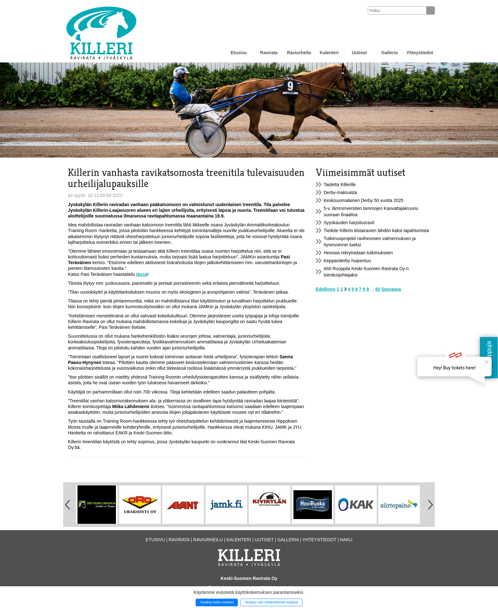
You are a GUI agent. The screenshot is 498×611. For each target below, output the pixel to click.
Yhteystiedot (419, 52)
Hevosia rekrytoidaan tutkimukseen (358, 252)
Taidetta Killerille (340, 184)
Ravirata (269, 52)
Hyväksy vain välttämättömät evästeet (271, 602)
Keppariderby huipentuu (347, 260)
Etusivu (239, 52)
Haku (346, 539)
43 (377, 289)
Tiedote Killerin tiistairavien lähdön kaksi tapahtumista (376, 230)
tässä (142, 274)
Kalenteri (329, 52)
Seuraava (391, 289)
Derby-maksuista (340, 192)
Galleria (389, 52)
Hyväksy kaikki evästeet (217, 602)
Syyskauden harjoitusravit (349, 222)
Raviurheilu (299, 52)
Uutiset (359, 52)
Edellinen (325, 289)
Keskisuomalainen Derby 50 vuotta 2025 (363, 200)
